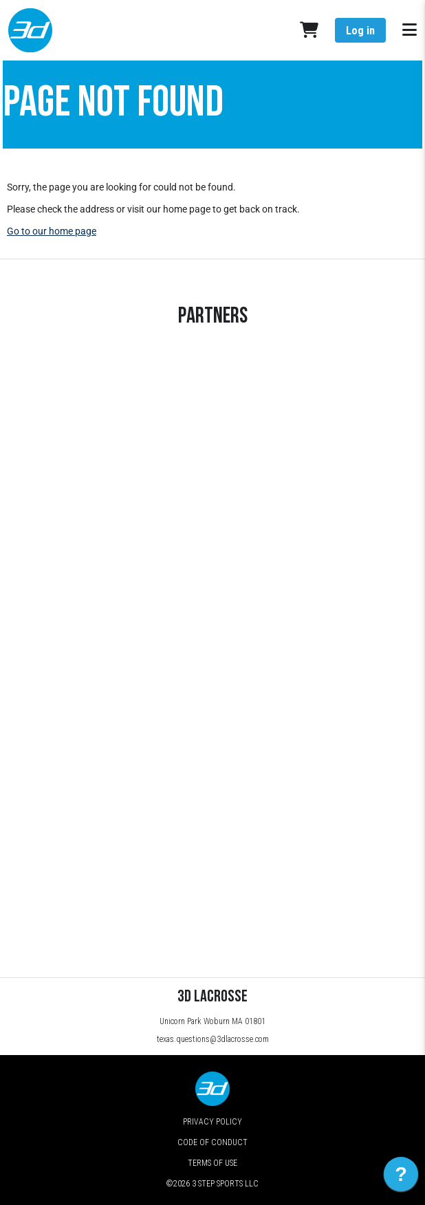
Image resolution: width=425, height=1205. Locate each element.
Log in (360, 30)
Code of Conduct (212, 1142)
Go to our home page (51, 231)
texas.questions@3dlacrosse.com (213, 1039)
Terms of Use (212, 1163)
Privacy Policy (212, 1122)
